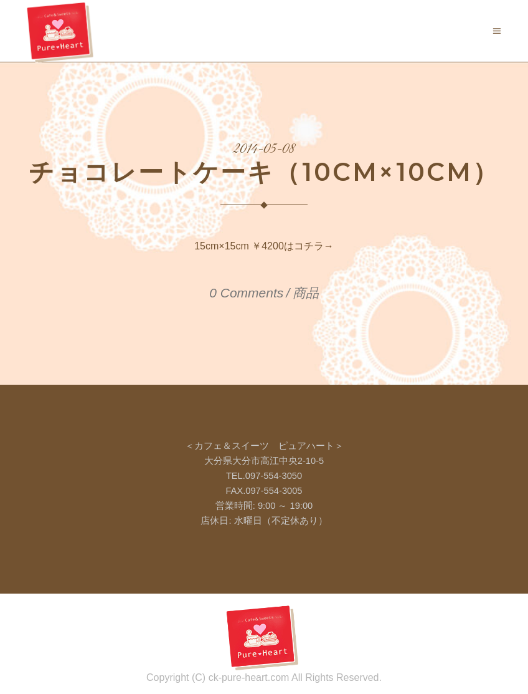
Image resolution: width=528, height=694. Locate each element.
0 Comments (246, 293)
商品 (306, 293)
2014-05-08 (264, 149)
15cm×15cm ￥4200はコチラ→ (264, 246)
